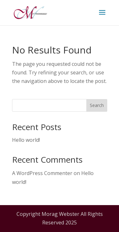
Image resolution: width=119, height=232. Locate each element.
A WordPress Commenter (42, 173)
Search (97, 105)
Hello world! (26, 139)
